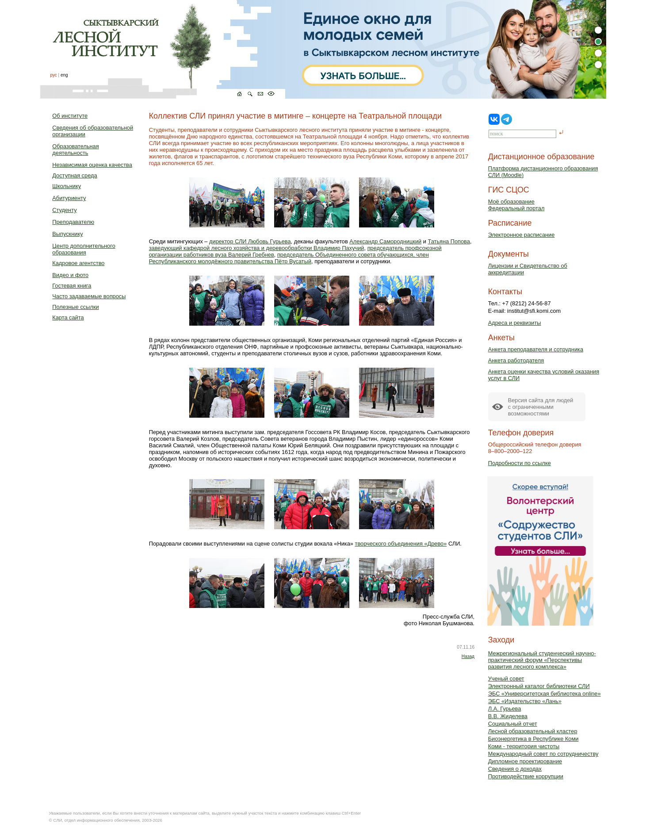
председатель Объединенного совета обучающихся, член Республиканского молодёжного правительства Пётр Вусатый (289, 258)
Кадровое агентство (78, 263)
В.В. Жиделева (508, 716)
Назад (468, 656)
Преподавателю (73, 222)
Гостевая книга (71, 285)
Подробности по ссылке (519, 463)
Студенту (64, 210)
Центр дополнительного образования (83, 249)
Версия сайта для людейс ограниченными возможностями (540, 407)
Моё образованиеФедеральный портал (516, 205)
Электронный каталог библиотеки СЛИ (539, 686)
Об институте (70, 115)
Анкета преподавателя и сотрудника (535, 349)
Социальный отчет (512, 723)
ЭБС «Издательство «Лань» (525, 701)
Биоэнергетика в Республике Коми (533, 738)
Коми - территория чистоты (524, 746)
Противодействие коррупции (525, 776)
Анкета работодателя (516, 360)
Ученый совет (506, 678)
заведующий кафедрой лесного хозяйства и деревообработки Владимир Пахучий (256, 248)
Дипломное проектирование (525, 761)
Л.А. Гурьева (504, 708)
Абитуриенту (69, 198)
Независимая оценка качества (92, 165)
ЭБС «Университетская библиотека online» (544, 693)
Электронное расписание (521, 234)
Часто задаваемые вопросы (89, 296)
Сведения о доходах (515, 768)
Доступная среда (74, 175)
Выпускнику (67, 234)
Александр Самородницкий (385, 241)
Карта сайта (68, 317)
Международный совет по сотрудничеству (543, 753)
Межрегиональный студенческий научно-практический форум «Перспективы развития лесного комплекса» (542, 660)
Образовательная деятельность (75, 149)
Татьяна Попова (449, 241)
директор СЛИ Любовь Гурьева (250, 241)
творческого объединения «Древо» (401, 543)
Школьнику (66, 186)
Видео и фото (70, 275)
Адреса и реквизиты (514, 322)
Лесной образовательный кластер (532, 731)
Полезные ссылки (75, 307)
